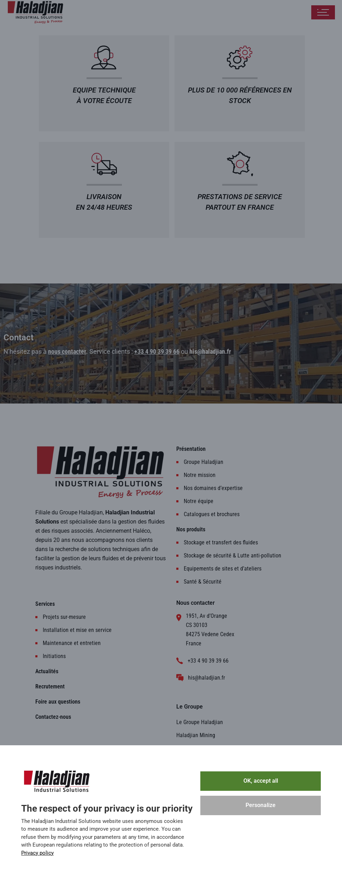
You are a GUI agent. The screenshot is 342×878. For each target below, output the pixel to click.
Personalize (261, 805)
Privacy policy (37, 853)
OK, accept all (260, 780)
